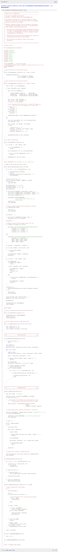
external (9, 5)
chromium (3, 5)
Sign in (55, 1)
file (25, 10)
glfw (20, 5)
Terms (13, 550)
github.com (15, 5)
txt (53, 550)
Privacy (10, 550)
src (51, 5)
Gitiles (7, 550)
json (56, 550)
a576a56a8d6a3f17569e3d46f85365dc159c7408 (37, 5)
